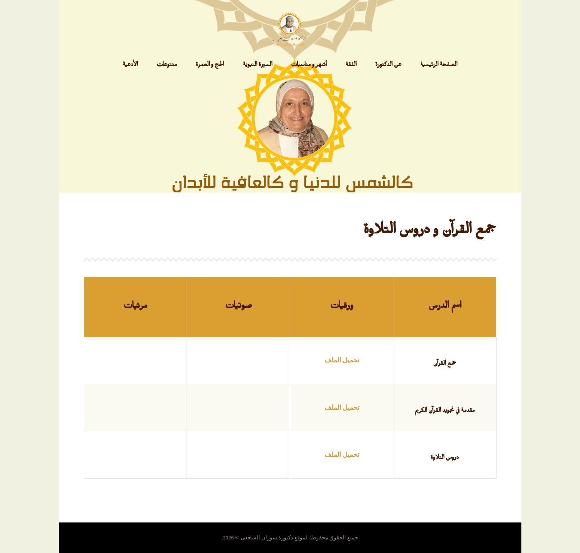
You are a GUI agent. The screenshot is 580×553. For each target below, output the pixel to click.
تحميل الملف (341, 360)
